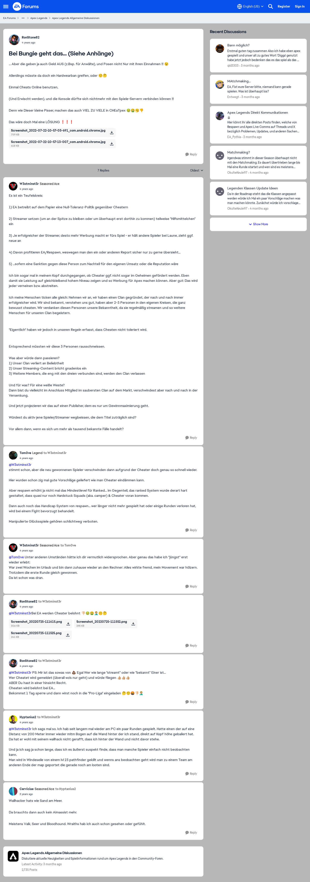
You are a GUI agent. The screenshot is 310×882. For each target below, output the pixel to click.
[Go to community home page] (26, 6)
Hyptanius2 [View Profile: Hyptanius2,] (28, 717)
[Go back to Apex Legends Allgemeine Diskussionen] (92, 853)
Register (284, 6)
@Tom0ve (16, 557)
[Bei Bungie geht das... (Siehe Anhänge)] (39, 189)
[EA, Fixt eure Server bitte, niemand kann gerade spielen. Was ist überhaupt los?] (264, 89)
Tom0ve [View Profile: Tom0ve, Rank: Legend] (25, 453)
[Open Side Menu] (6, 6)
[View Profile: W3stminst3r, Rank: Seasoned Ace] (13, 186)
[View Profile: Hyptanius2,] (13, 719)
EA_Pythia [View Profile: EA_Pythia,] (234, 137)
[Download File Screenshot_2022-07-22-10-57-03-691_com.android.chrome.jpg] (112, 132)
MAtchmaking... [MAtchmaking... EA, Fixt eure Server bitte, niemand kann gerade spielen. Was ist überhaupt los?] (239, 81)
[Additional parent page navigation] (23, 18)
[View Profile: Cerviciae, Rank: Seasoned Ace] (13, 791)
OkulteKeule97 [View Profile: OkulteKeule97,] (237, 173)
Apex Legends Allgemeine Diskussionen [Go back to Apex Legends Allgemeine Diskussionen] (75, 18)
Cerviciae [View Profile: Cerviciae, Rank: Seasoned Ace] (27, 789)
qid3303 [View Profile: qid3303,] (233, 65)
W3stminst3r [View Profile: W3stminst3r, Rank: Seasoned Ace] (29, 184)
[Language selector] (250, 6)
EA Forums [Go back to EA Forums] (9, 18)
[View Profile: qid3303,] (219, 48)
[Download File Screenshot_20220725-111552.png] (133, 623)
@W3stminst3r (20, 464)
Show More (258, 224)
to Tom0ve (68, 545)
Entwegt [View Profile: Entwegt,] (233, 97)
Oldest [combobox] (196, 171)
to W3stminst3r (55, 453)
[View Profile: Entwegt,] (219, 84)
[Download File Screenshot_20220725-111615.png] (68, 623)
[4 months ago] (258, 172)
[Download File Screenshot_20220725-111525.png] (68, 635)
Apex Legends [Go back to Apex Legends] (38, 18)
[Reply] (191, 154)
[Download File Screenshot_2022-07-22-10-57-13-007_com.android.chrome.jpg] (112, 143)
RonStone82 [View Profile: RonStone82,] (30, 37)
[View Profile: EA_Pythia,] (219, 116)
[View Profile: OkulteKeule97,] (219, 155)
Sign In (300, 6)
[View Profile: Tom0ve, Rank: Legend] (13, 455)
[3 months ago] (249, 65)
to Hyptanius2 (65, 789)
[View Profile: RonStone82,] (14, 39)
